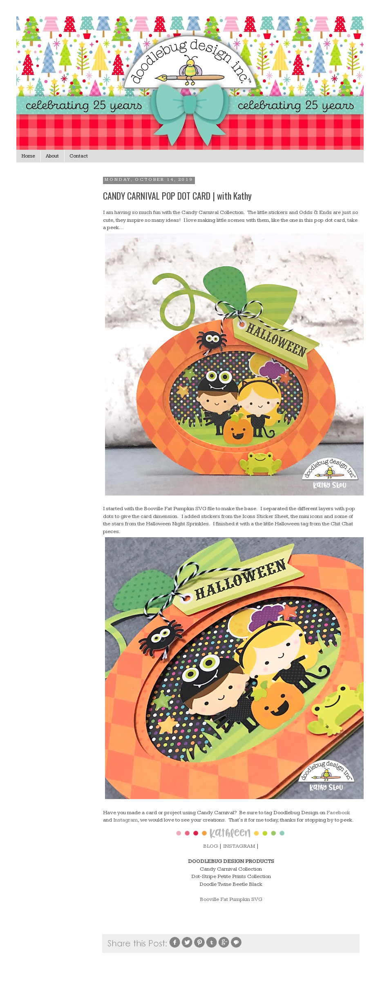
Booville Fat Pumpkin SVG (231, 899)
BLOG (210, 846)
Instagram (125, 820)
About (52, 156)
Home (28, 156)
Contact (78, 156)
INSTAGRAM (239, 846)
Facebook (338, 812)
